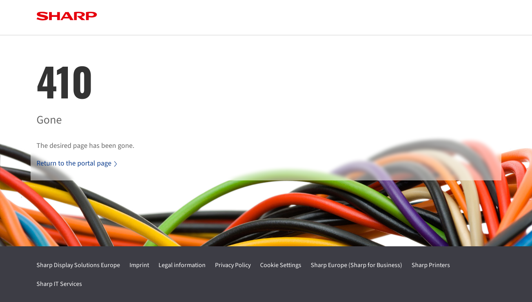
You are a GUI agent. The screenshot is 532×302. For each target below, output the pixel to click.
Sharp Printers (431, 265)
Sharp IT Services (59, 284)
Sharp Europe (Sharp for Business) (356, 265)
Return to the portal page (76, 163)
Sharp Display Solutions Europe (78, 265)
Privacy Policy (233, 265)
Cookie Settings (280, 265)
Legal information (182, 265)
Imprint (139, 265)
